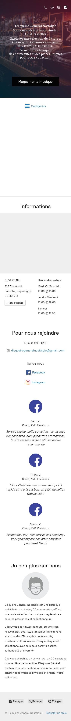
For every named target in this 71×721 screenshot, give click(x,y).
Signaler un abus (56, 713)
